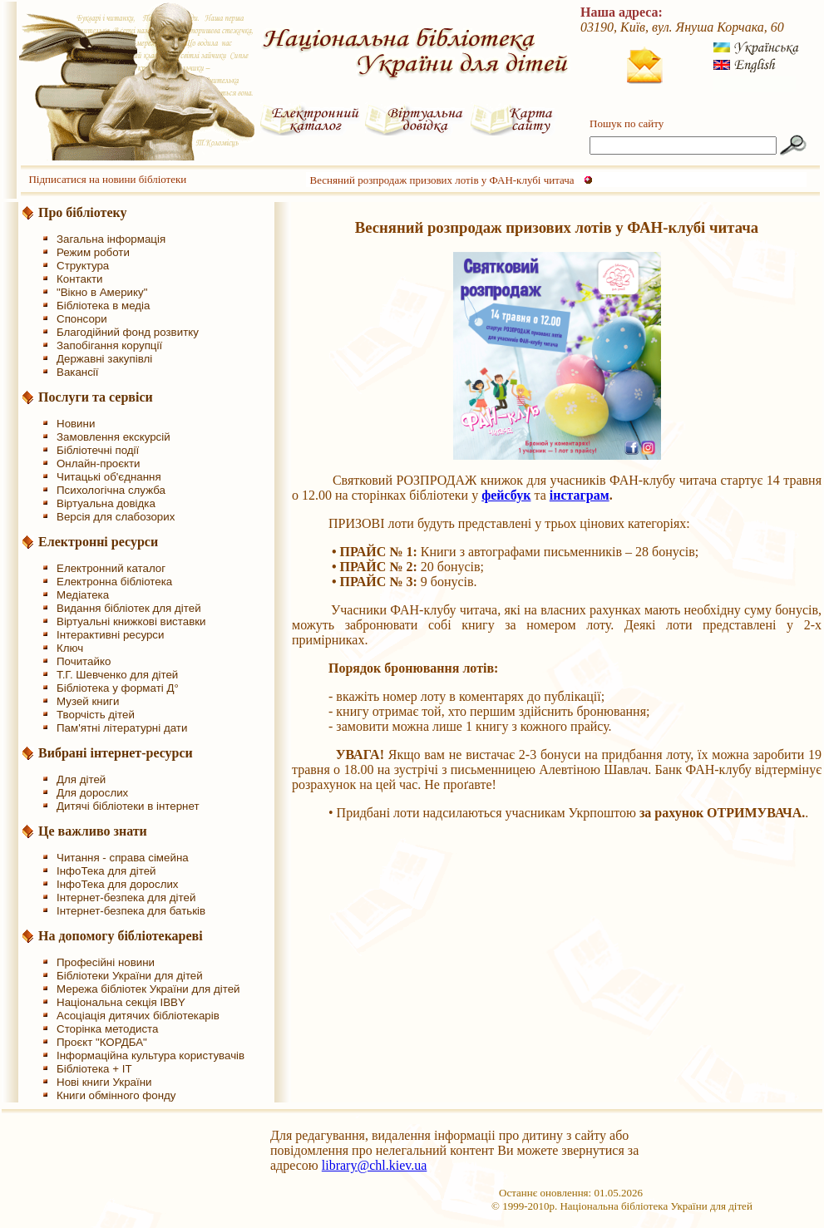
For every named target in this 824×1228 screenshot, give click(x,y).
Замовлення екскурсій (113, 437)
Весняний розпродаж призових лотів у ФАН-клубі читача (442, 180)
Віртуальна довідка (106, 503)
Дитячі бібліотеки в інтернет (128, 806)
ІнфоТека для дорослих (118, 884)
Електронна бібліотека (114, 581)
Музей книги (88, 701)
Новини (76, 423)
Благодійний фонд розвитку (128, 332)
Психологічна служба (111, 490)
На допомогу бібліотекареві (120, 936)
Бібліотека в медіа (103, 305)
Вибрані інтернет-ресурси (115, 753)
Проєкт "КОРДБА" (102, 1042)
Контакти (79, 279)
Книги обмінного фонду (116, 1095)
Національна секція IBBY (121, 1002)
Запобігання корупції (109, 345)
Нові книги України (104, 1082)
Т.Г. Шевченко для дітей (117, 674)
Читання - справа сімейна (123, 857)
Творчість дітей (96, 714)
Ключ (70, 648)
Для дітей (81, 779)
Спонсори (82, 319)
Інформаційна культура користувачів (150, 1055)
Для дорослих (92, 793)
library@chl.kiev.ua (374, 1165)
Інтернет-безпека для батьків (131, 911)
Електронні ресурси (98, 542)
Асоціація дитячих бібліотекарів (138, 1015)
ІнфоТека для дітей (106, 871)
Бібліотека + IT (94, 1069)
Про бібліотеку (82, 212)
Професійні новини (106, 962)
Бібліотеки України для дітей (130, 975)
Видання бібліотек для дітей (129, 608)
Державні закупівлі (104, 359)
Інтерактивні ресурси (110, 635)
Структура (83, 265)
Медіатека (83, 595)
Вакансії (78, 372)
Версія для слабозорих (116, 516)
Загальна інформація (111, 239)
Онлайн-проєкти (99, 463)
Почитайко (84, 661)
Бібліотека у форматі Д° (118, 688)
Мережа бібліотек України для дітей (148, 989)
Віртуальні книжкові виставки (131, 621)
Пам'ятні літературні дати (122, 728)
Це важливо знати (92, 831)
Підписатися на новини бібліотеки (107, 179)
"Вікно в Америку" (102, 292)
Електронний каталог (111, 568)
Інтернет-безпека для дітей (126, 897)
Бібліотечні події (98, 450)
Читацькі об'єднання (109, 477)
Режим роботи (93, 252)
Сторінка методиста (107, 1029)
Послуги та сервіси (95, 397)
